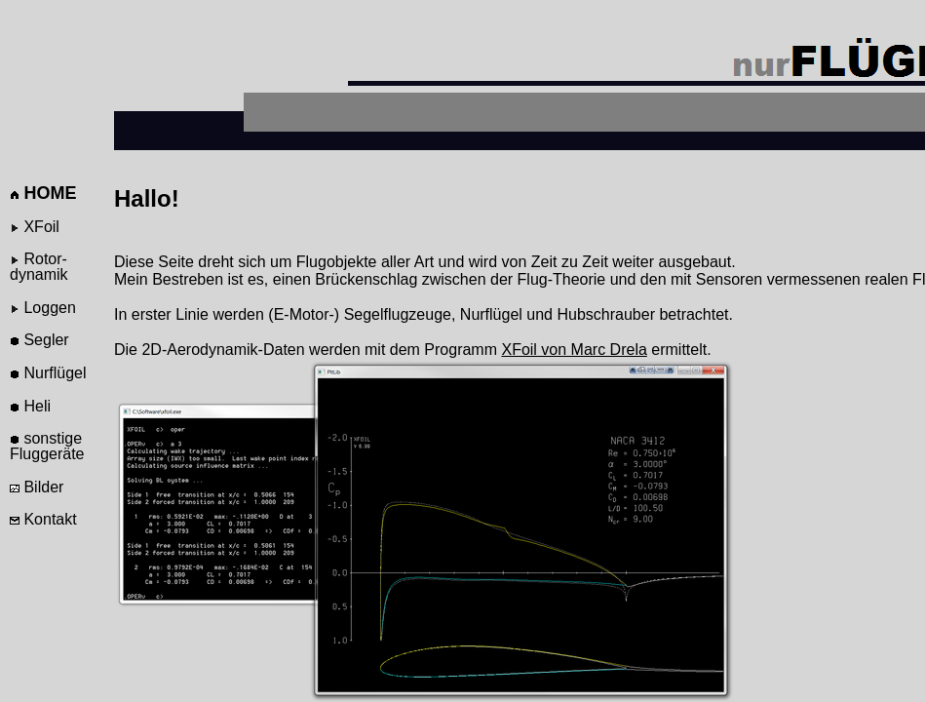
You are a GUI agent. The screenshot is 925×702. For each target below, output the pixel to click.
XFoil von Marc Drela (573, 349)
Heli (30, 406)
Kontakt (43, 519)
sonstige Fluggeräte (47, 446)
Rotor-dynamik (39, 267)
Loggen (43, 307)
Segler (39, 340)
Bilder (36, 487)
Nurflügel (48, 373)
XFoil (34, 226)
